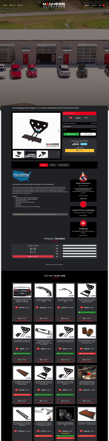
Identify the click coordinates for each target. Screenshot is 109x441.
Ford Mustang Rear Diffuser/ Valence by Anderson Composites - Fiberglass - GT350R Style (22, 300)
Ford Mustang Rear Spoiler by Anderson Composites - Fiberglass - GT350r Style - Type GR (43, 424)
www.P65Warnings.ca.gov (49, 214)
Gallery (20, 5)
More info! (93, 123)
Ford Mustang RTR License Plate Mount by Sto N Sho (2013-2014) (22, 341)
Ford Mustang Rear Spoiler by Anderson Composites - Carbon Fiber (43, 300)
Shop (5, 5)
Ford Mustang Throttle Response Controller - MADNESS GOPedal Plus (65, 424)
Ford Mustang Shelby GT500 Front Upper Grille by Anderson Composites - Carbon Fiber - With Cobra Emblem (43, 342)
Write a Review (33, 256)
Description (43, 165)
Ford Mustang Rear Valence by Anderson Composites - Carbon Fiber (65, 300)
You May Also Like (63, 165)
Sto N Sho (93, 129)
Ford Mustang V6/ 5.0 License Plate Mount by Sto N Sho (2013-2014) (65, 341)
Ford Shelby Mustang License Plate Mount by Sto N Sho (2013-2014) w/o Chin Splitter (43, 383)
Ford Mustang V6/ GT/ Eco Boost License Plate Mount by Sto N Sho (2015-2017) (65, 383)
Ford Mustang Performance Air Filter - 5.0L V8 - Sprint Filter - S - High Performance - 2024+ (87, 342)
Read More (83, 215)
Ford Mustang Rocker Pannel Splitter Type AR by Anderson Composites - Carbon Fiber (22, 424)
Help (87, 5)
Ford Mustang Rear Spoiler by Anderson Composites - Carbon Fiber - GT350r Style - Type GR (87, 383)
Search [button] (94, 5)
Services (12, 5)
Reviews (53, 165)
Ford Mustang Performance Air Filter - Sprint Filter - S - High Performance (87, 423)
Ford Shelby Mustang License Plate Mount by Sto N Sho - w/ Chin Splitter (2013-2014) (86, 300)
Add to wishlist (88, 134)
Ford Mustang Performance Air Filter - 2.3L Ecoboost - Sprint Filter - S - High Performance (22, 383)
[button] (59, 131)
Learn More (84, 144)
